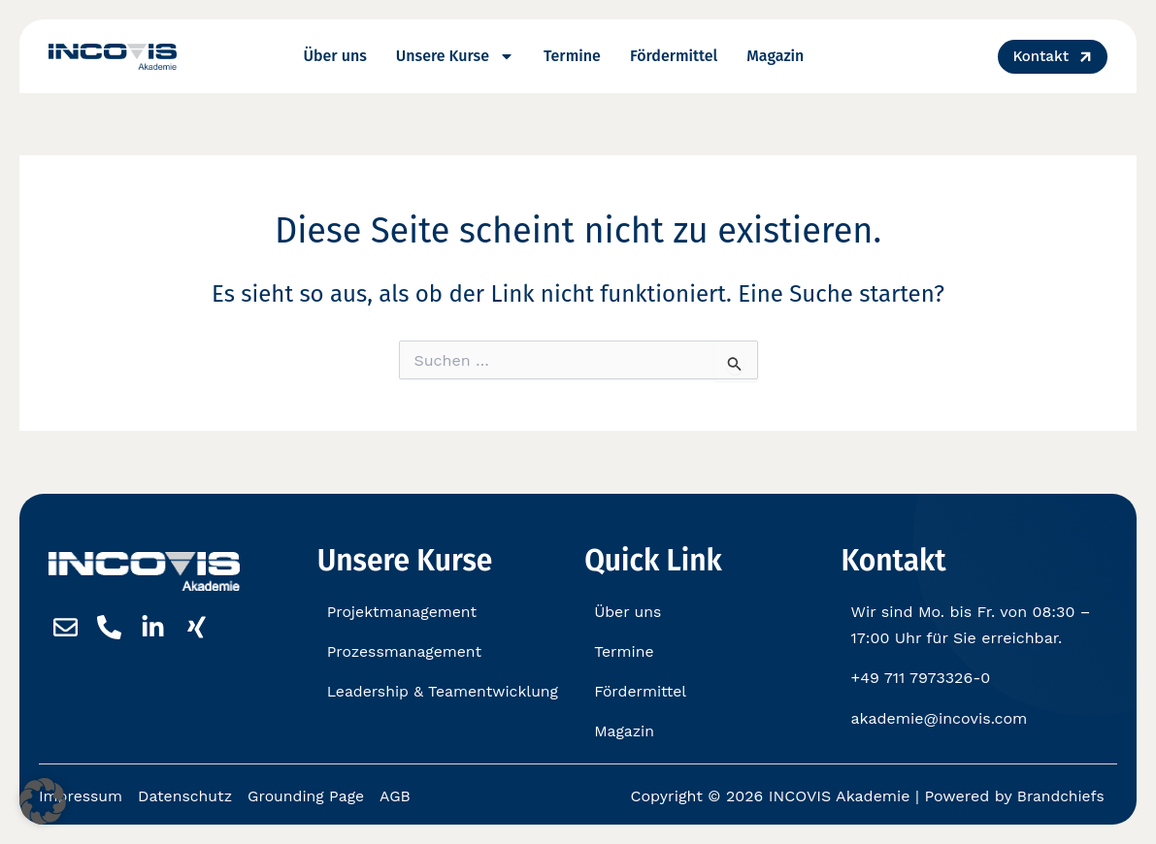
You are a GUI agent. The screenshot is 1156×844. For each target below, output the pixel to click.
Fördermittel (673, 56)
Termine (572, 56)
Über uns (335, 56)
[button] (42, 801)
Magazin (775, 56)
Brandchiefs (1059, 797)
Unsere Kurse (455, 56)
